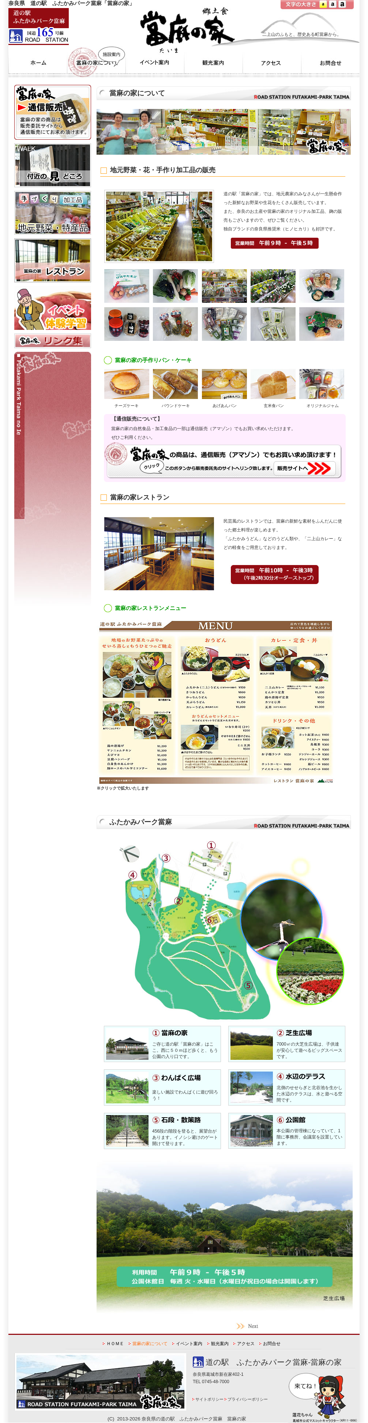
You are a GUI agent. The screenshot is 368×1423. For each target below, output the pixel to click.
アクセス (246, 1343)
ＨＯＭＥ (115, 1343)
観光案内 (220, 1343)
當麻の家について (150, 1343)
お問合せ (272, 1343)
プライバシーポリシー (248, 1399)
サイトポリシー (209, 1399)
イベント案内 (189, 1343)
